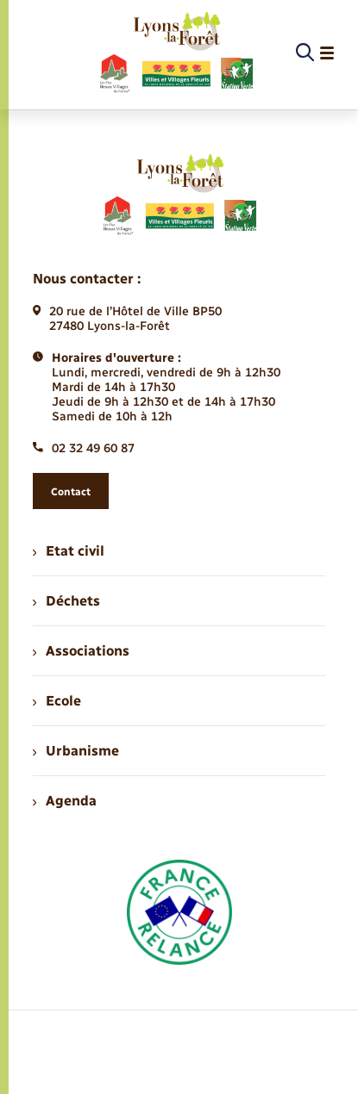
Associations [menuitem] (81, 651)
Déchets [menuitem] (66, 601)
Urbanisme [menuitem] (76, 751)
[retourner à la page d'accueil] (175, 53)
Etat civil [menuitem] (68, 551)
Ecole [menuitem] (57, 701)
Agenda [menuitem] (65, 801)
